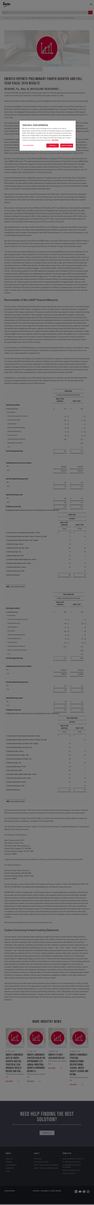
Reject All (53, 145)
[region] (47, 135)
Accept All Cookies (66, 145)
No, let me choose (28, 145)
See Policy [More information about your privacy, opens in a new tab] (55, 140)
